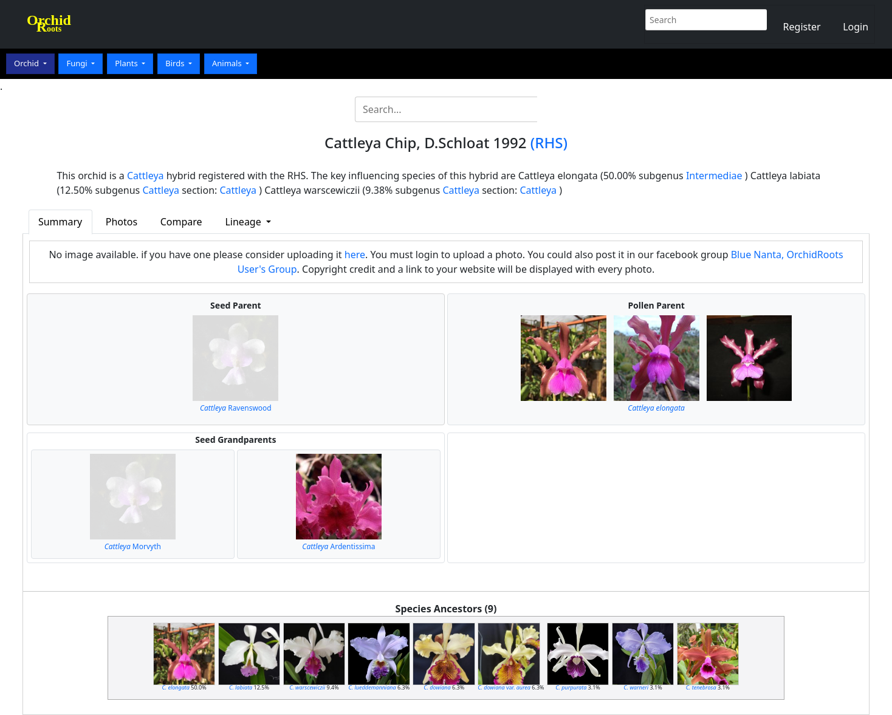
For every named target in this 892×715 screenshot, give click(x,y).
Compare (181, 221)
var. (504, 687)
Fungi (77, 63)
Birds (176, 63)
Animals (228, 63)
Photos (121, 221)
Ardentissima (338, 546)
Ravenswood (236, 408)
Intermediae (714, 175)
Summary (60, 221)
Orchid (27, 63)
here (355, 254)
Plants (127, 63)
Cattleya (145, 175)
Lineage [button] (244, 221)
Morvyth (133, 546)
